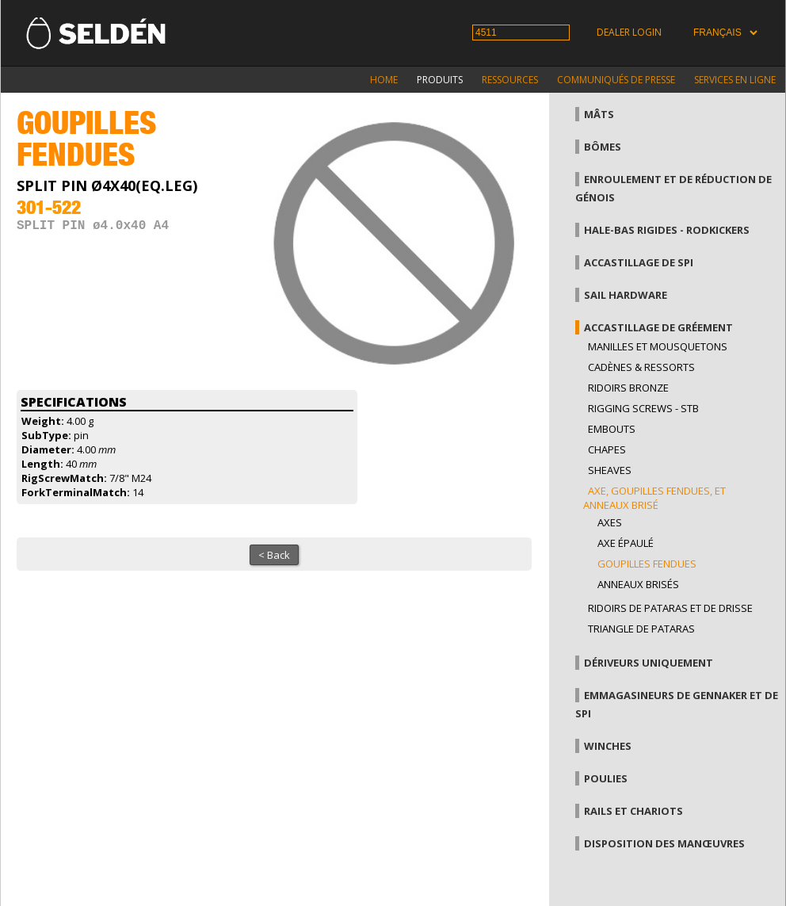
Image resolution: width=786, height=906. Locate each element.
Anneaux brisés (638, 584)
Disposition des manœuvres (664, 843)
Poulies (606, 778)
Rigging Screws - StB (643, 408)
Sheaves (609, 470)
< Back (274, 555)
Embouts (611, 429)
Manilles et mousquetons (657, 346)
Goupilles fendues (646, 563)
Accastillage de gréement (658, 327)
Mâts (599, 114)
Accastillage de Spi (638, 262)
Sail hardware (625, 295)
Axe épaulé (625, 543)
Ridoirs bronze (628, 387)
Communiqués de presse (616, 79)
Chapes (607, 449)
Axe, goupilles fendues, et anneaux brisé (654, 498)
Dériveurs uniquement (648, 663)
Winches (607, 746)
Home (384, 79)
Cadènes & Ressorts (641, 367)
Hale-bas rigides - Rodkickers (667, 230)
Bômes (602, 147)
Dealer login (629, 32)
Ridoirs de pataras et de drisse (670, 608)
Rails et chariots (633, 811)
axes (609, 522)
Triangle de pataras (641, 628)
